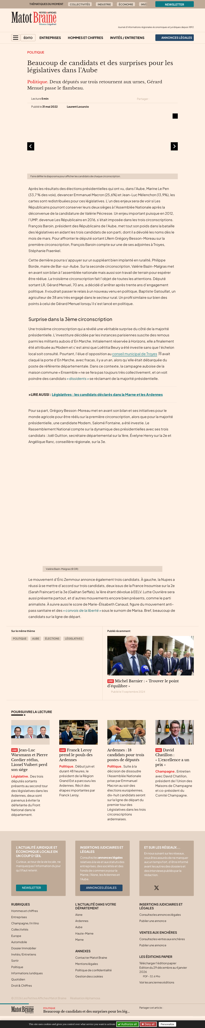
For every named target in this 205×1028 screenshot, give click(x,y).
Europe (16, 936)
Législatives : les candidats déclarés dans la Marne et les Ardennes (107, 394)
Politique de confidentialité (93, 970)
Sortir (15, 960)
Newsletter (174, 4)
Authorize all (128, 1024)
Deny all (149, 1024)
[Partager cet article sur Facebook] (161, 99)
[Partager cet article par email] (175, 99)
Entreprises (50, 38)
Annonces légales (101, 887)
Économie (126, 4)
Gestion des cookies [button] (89, 976)
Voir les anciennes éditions (156, 982)
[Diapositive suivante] (174, 146)
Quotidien (18, 979)
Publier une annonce (152, 921)
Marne (79, 939)
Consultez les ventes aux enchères (162, 939)
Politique (35, 52)
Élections (52, 638)
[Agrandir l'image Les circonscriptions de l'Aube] (102, 146)
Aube (35, 638)
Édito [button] (28, 38)
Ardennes (81, 921)
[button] (15, 37)
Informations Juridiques (27, 973)
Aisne (78, 914)
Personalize (168, 1024)
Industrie (104, 4)
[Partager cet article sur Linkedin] (168, 99)
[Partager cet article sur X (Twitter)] (154, 99)
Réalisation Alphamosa (85, 998)
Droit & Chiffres (21, 985)
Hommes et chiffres (85, 38)
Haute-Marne (84, 933)
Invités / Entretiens (127, 38)
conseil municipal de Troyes (134, 354)
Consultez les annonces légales (160, 914)
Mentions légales (86, 963)
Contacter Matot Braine (91, 957)
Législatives (73, 638)
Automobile (19, 942)
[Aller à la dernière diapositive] (30, 146)
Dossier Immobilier (23, 948)
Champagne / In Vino (25, 923)
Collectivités (80, 4)
